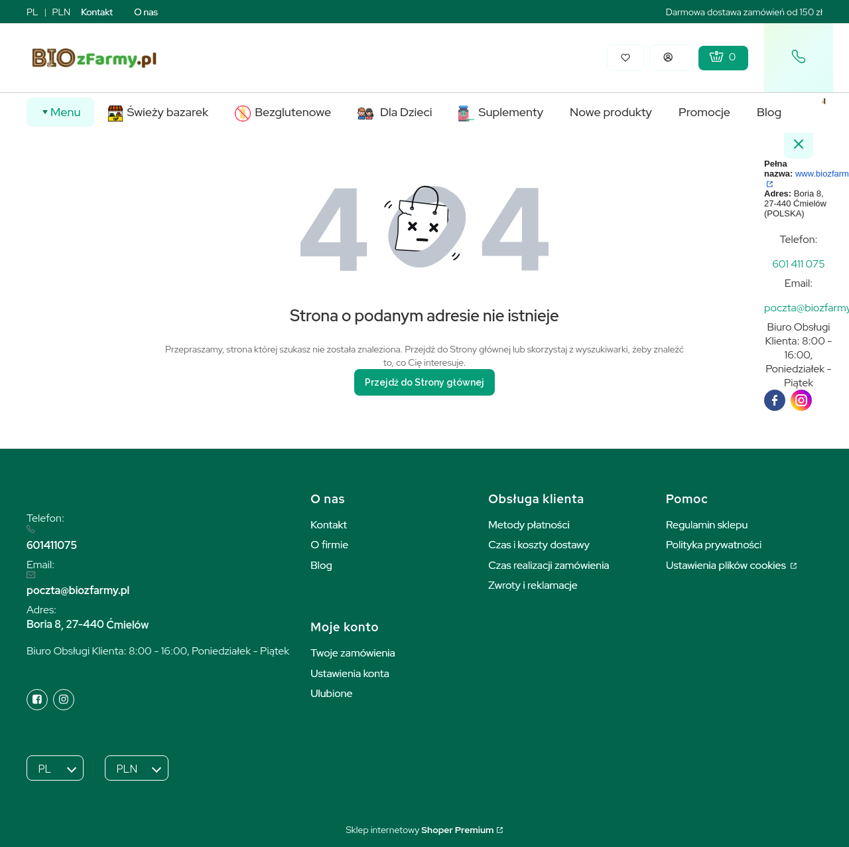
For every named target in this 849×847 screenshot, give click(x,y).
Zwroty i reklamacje (533, 585)
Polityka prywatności (713, 545)
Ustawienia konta (349, 673)
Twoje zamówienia (352, 653)
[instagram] (801, 400)
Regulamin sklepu (707, 525)
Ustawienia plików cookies (727, 565)
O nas (146, 12)
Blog (321, 565)
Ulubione (331, 693)
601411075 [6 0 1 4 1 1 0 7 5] (52, 545)
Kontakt (97, 12)
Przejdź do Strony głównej (424, 382)
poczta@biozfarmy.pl (78, 590)
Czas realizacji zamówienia (548, 565)
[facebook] (774, 400)
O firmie (329, 545)
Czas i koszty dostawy (539, 545)
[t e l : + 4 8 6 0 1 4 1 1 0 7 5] (798, 264)
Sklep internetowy (419, 830)
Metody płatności (529, 525)
